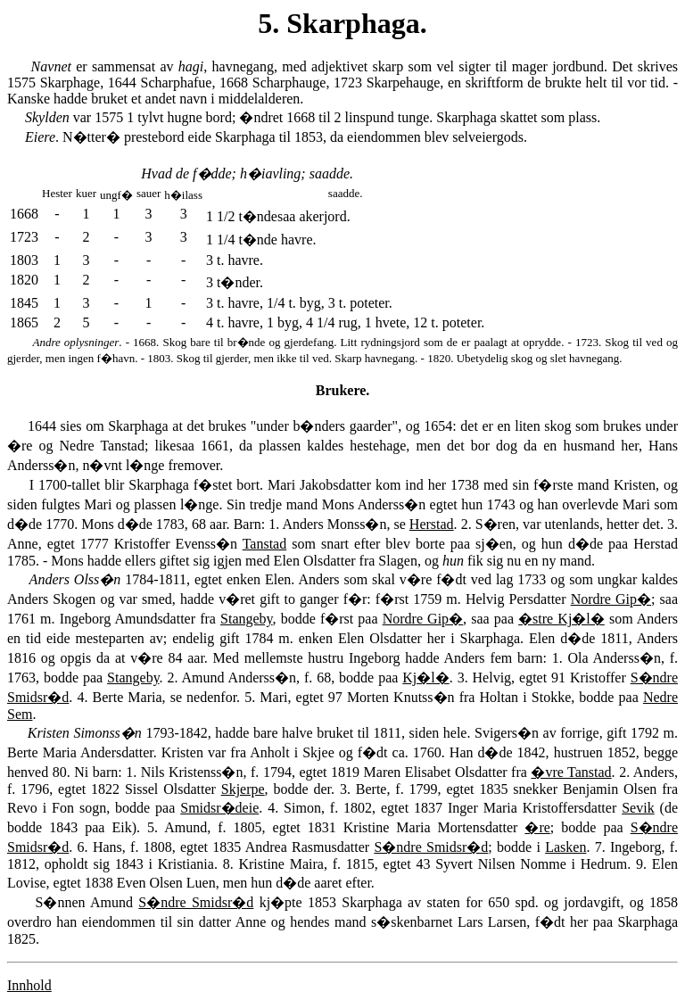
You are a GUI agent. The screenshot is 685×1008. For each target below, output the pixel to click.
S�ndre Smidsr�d (431, 847)
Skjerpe (243, 789)
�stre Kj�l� (561, 618)
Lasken (565, 847)
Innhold (29, 985)
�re (536, 827)
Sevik (638, 807)
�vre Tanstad (571, 772)
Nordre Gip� (611, 599)
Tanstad (265, 543)
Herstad (431, 524)
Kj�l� (425, 677)
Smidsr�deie (219, 807)
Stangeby (246, 618)
